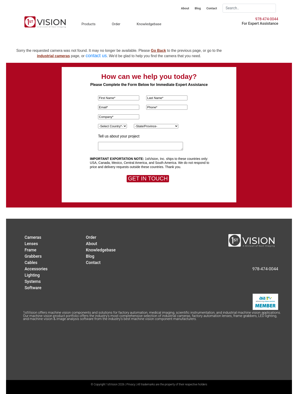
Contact (211, 8)
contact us (96, 55)
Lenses (31, 243)
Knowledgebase (149, 24)
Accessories (35, 268)
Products (88, 24)
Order (116, 24)
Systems (32, 281)
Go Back (158, 51)
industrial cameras (53, 56)
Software (32, 287)
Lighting (32, 275)
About (185, 8)
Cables (30, 262)
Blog (198, 8)
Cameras (32, 237)
